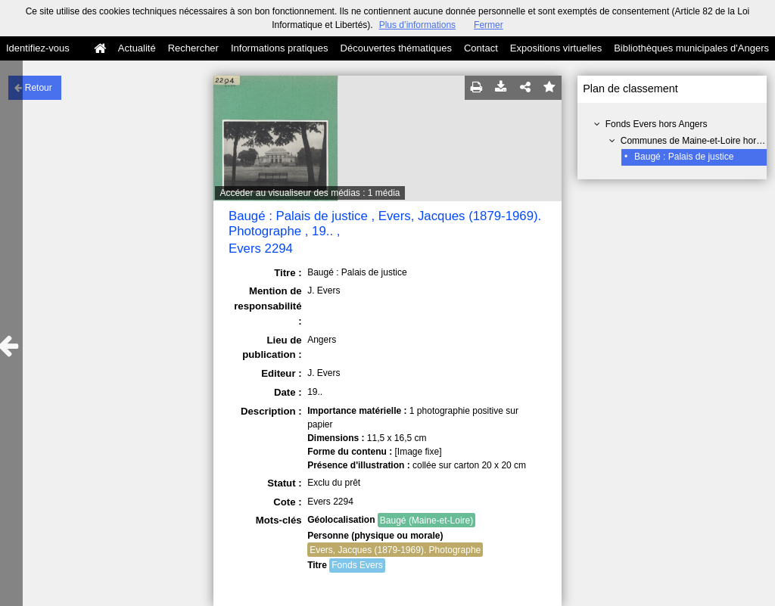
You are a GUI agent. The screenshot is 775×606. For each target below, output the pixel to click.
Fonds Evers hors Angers (656, 124)
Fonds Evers (356, 565)
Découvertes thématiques (396, 48)
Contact (481, 48)
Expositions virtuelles (556, 48)
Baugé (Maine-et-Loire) (426, 520)
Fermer (488, 25)
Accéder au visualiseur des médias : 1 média (309, 193)
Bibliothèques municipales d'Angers (691, 48)
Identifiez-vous (38, 48)
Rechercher (193, 48)
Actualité (137, 48)
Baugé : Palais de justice (683, 156)
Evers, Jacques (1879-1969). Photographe (395, 550)
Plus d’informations (417, 25)
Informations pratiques (279, 48)
